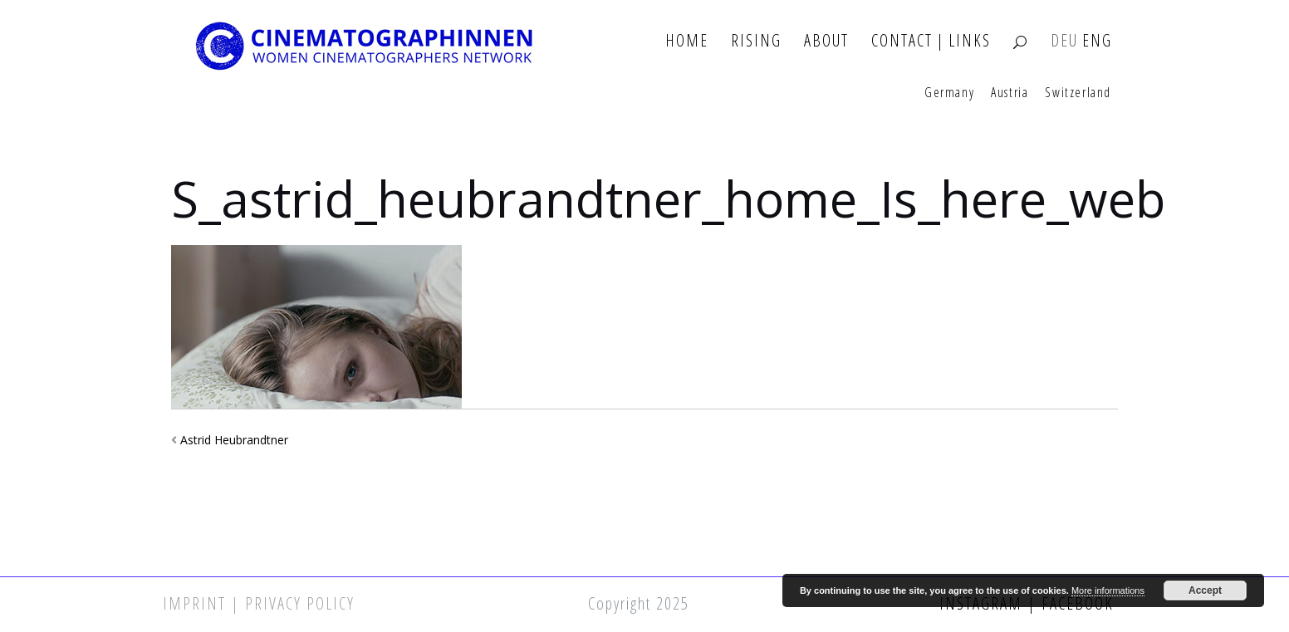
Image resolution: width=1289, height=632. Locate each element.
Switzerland (1078, 93)
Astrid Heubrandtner (234, 440)
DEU (1064, 41)
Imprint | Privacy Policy (259, 603)
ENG (1097, 41)
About (826, 41)
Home (686, 41)
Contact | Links (931, 41)
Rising (756, 41)
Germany (949, 93)
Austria (1009, 93)
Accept (1205, 590)
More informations (1107, 590)
